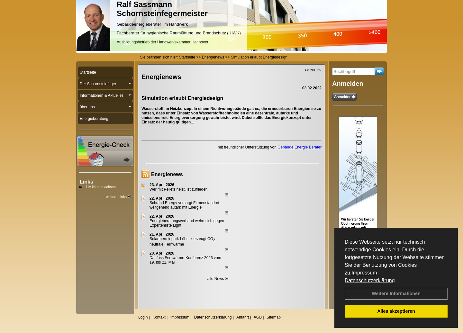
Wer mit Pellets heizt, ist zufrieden (179, 189)
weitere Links (118, 197)
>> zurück (313, 70)
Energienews (167, 174)
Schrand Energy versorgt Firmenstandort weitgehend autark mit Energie (184, 205)
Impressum (364, 272)
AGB (258, 317)
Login (143, 317)
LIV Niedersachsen (101, 187)
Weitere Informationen (396, 293)
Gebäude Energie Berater (299, 147)
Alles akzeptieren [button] (396, 311)
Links (86, 181)
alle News (217, 278)
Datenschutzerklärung (370, 280)
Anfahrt (242, 317)
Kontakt (159, 317)
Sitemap (274, 317)
